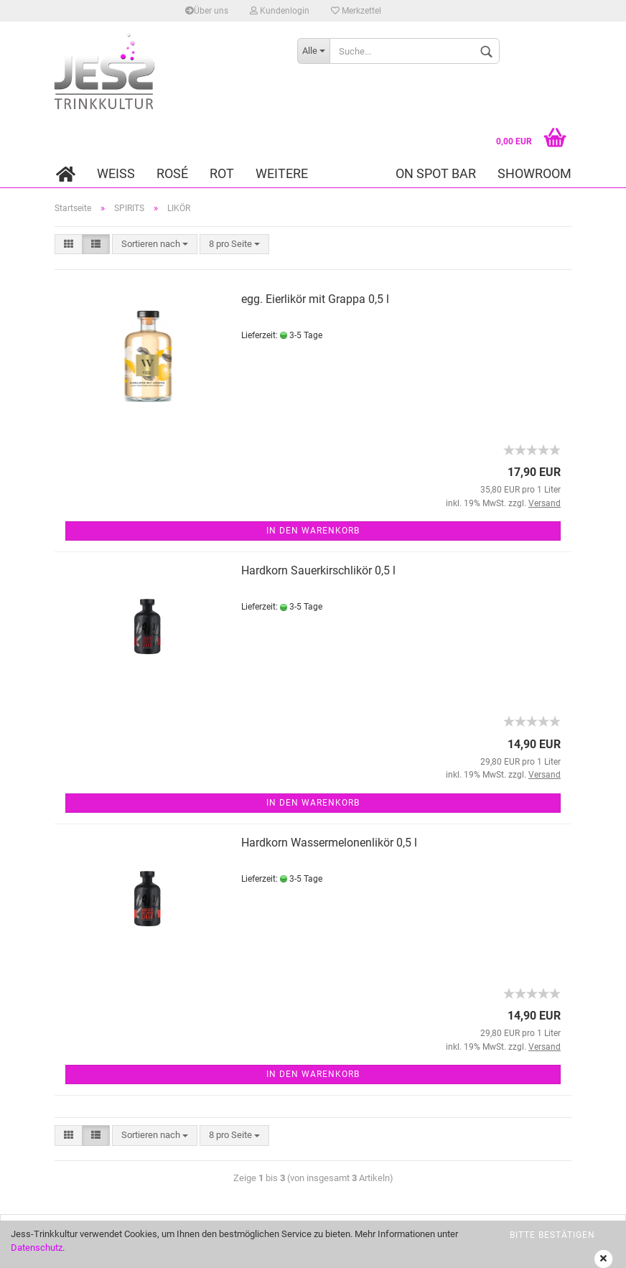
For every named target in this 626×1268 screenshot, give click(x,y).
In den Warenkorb (313, 531)
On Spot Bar (436, 173)
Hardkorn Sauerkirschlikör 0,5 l (318, 570)
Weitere (282, 173)
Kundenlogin (279, 11)
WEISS (116, 173)
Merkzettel (356, 11)
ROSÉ (172, 173)
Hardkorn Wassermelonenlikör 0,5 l (329, 842)
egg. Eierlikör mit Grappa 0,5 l (315, 299)
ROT (222, 173)
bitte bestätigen (552, 1235)
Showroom (534, 173)
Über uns (206, 11)
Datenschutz (36, 1247)
